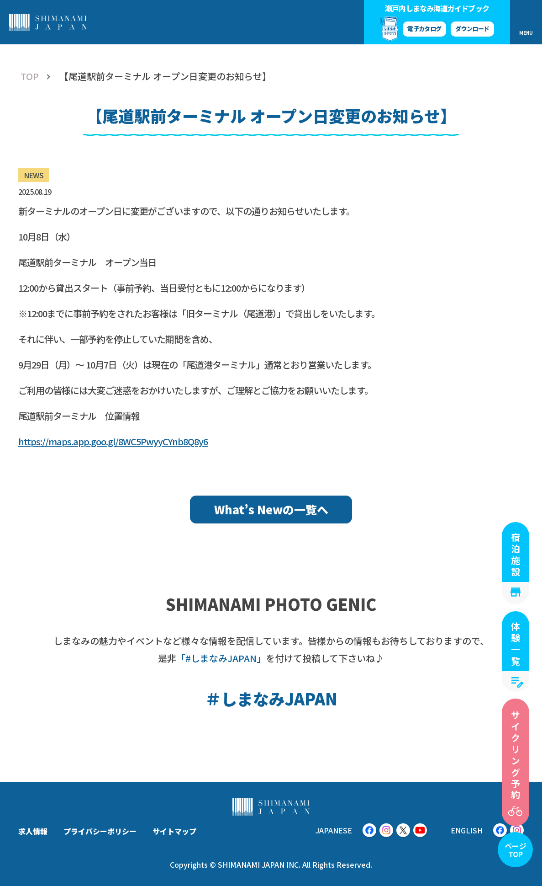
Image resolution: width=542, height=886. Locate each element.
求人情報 (32, 831)
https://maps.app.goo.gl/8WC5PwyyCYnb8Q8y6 (113, 441)
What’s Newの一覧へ (271, 509)
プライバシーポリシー (100, 831)
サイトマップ (174, 831)
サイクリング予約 (515, 755)
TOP (30, 76)
